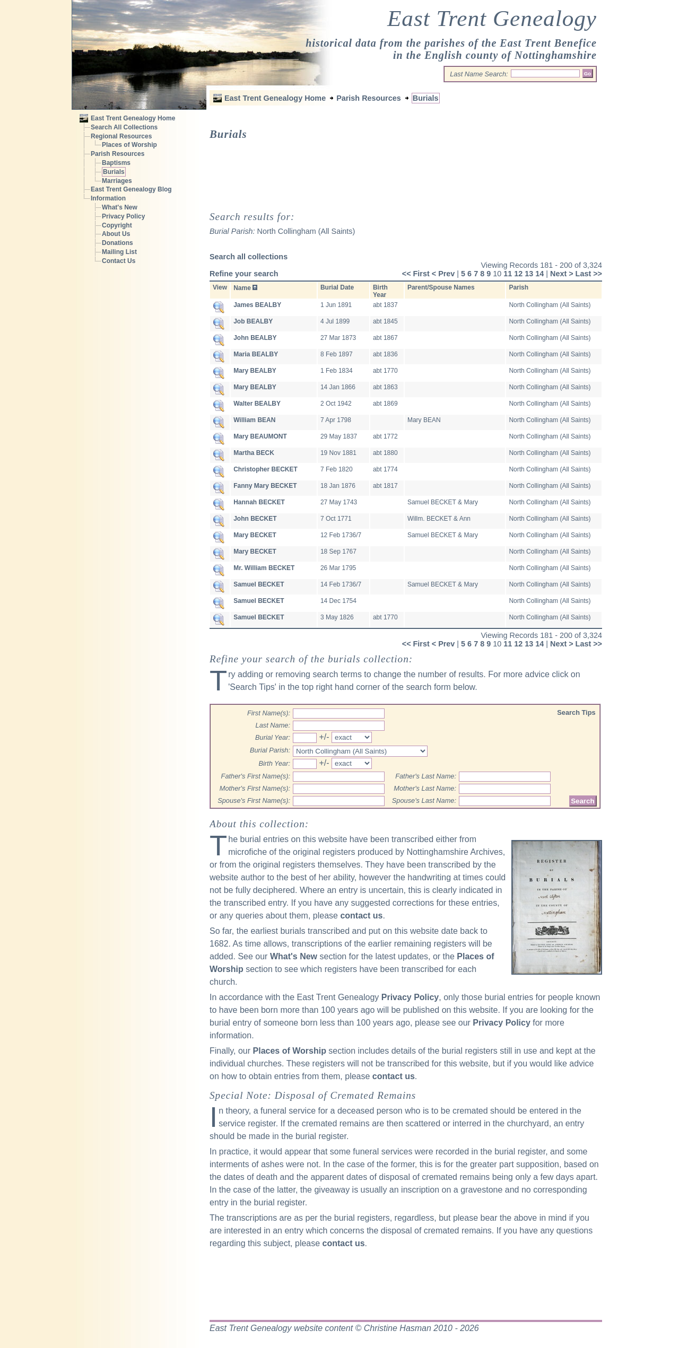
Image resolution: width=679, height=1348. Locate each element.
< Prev (443, 273)
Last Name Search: (479, 74)
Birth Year (380, 291)
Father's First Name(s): (255, 776)
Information (108, 198)
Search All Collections (124, 127)
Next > (561, 273)
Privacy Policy (123, 216)
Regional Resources (121, 136)
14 (539, 273)
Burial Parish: (270, 750)
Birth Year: (274, 763)
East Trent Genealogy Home (133, 118)
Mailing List (119, 252)
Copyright (117, 225)
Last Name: (273, 725)
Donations (117, 243)
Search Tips (576, 712)
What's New (119, 207)
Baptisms (116, 163)
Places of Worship (129, 144)
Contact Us (118, 261)
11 (507, 273)
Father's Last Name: (425, 776)
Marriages (117, 181)
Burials (114, 172)
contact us (361, 915)
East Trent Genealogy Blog (131, 189)
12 (518, 273)
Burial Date (337, 287)
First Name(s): (268, 713)
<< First (416, 273)
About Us (116, 234)
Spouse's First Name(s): (253, 800)
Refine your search (244, 273)
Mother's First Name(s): (255, 788)
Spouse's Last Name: (424, 800)
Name (242, 288)
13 (529, 273)
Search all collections (249, 256)
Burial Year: (272, 737)
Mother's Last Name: (425, 788)
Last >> (589, 273)
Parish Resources (117, 153)
